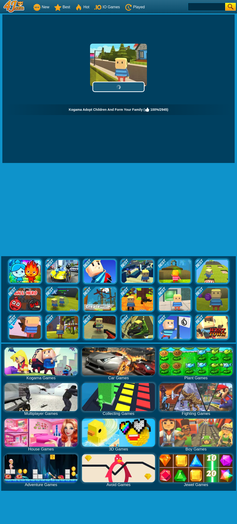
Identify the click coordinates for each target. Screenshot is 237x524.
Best (62, 7)
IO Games (107, 7)
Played (135, 7)
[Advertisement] (44, 209)
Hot (82, 7)
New (41, 7)
